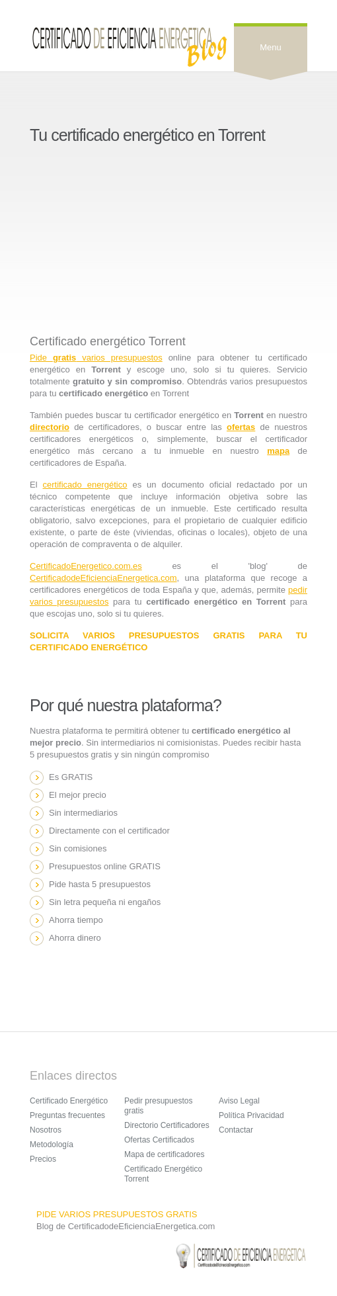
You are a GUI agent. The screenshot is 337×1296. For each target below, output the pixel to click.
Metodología (51, 1144)
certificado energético (85, 485)
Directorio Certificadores (166, 1125)
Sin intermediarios (83, 813)
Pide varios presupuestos (96, 358)
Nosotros (45, 1130)
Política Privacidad (251, 1115)
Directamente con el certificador (109, 831)
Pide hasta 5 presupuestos (100, 884)
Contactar (236, 1130)
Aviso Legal (239, 1100)
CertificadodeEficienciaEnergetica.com (103, 578)
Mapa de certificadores (164, 1154)
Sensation (129, 46)
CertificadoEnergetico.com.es (86, 566)
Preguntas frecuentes (67, 1115)
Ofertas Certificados (159, 1140)
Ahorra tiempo (76, 920)
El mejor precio (77, 795)
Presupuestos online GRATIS (105, 866)
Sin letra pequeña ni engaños (105, 902)
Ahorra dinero (75, 938)
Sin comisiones (77, 848)
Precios (43, 1159)
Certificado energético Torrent (108, 341)
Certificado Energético (69, 1100)
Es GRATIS (71, 777)
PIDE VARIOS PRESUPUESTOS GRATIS (116, 1214)
